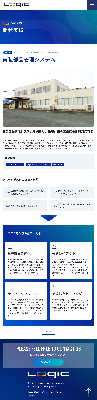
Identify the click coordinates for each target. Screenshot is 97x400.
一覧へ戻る (48, 331)
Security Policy (49, 386)
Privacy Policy (33, 386)
